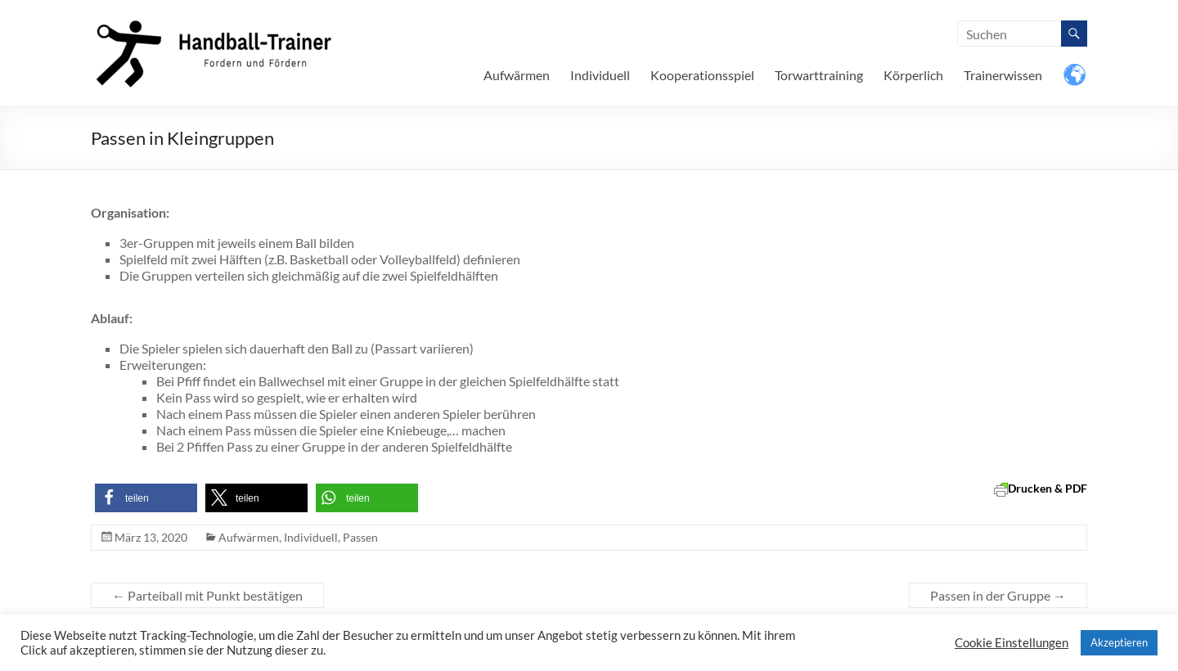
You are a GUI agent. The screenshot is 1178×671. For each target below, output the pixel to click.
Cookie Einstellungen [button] (1011, 643)
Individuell (600, 75)
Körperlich (913, 75)
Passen (360, 537)
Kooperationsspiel (702, 75)
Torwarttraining (819, 75)
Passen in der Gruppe (998, 595)
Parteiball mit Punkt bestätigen (207, 595)
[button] (146, 498)
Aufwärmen (516, 75)
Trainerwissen (1003, 75)
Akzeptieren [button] (1119, 642)
